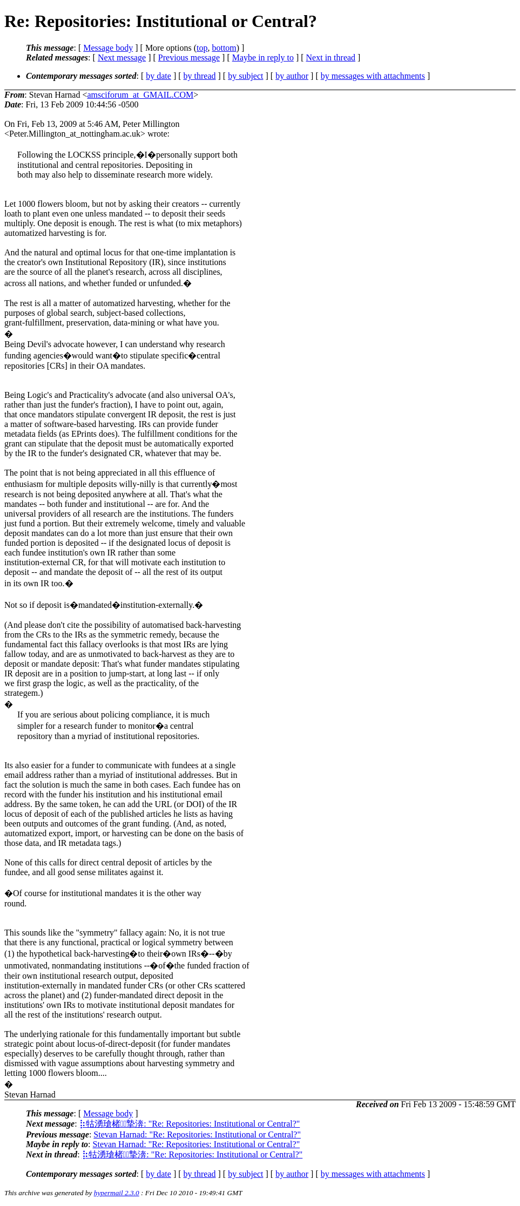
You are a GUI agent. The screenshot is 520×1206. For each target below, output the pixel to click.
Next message (122, 57)
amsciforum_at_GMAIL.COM (140, 94)
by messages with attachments (373, 75)
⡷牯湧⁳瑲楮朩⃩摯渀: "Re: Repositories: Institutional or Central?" (189, 1123)
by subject (245, 75)
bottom (224, 47)
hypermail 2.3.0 (116, 1193)
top (202, 47)
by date (158, 75)
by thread (200, 75)
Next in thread (331, 57)
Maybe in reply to (263, 57)
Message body (108, 47)
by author (291, 75)
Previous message (189, 57)
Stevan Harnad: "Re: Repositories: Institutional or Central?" (197, 1134)
